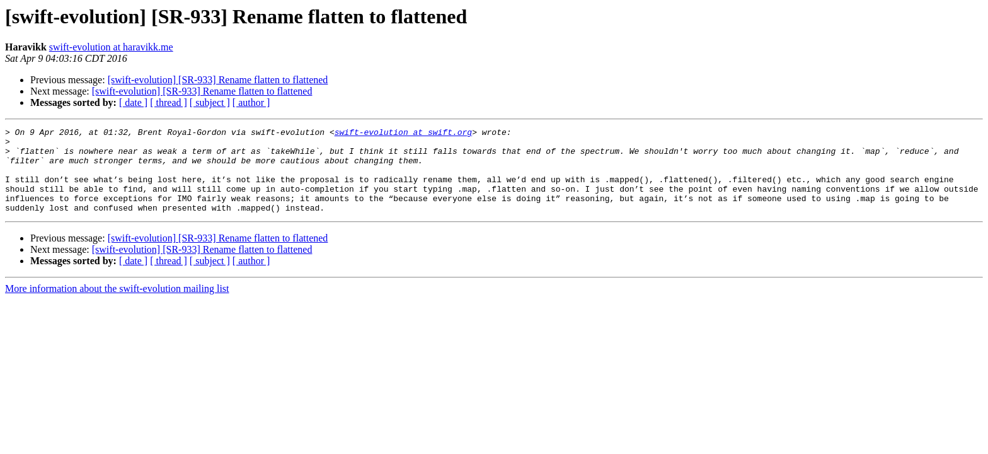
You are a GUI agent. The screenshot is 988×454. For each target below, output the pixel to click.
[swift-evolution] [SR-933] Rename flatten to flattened (218, 79)
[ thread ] (168, 102)
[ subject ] (210, 102)
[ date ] (133, 102)
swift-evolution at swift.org (403, 133)
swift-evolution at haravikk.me (111, 47)
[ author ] (251, 102)
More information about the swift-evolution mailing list (117, 305)
